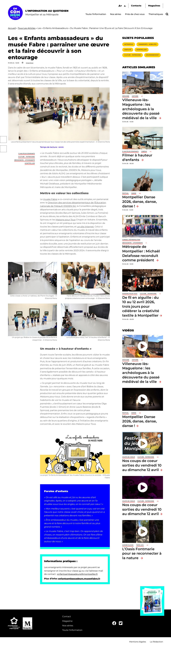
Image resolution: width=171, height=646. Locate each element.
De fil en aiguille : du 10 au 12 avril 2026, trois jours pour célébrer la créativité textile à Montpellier (140, 306)
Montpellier (30, 163)
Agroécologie (127, 545)
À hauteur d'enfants (26, 153)
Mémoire (125, 96)
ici (80, 571)
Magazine (67, 621)
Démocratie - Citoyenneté (24, 160)
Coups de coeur (128, 457)
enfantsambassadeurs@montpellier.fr (77, 574)
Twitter (3, 149)
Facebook (3, 139)
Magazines (154, 5)
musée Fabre (50, 199)
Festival (125, 193)
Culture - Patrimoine (26, 157)
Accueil (12, 28)
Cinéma (144, 151)
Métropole (128, 44)
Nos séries (115, 14)
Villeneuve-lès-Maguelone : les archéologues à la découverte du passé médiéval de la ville (141, 109)
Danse (133, 193)
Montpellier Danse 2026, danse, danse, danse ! (139, 201)
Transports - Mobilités (147, 44)
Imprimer (29, 63)
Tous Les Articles (26, 28)
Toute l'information (96, 14)
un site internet (85, 226)
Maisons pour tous (129, 293)
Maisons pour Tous (65, 219)
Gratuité (127, 49)
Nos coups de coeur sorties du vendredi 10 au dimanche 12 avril (142, 465)
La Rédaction (156, 641)
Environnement (152, 55)
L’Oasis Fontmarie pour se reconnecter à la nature (142, 553)
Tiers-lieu (140, 545)
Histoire (135, 96)
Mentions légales (137, 641)
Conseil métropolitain (131, 239)
